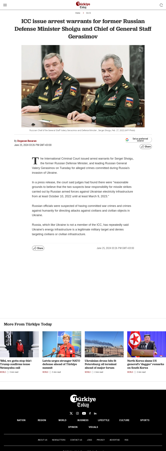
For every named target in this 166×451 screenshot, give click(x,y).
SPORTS (144, 420)
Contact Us (76, 440)
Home (77, 13)
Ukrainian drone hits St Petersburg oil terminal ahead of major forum (100, 364)
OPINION (72, 427)
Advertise (115, 440)
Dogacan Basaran (26, 140)
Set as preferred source (136, 139)
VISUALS (93, 427)
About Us (42, 440)
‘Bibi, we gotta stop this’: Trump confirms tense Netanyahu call (16, 364)
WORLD (62, 420)
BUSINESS (83, 420)
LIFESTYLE (103, 420)
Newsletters (58, 440)
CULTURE (124, 420)
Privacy (101, 440)
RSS (126, 440)
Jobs (89, 440)
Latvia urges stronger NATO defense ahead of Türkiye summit (61, 364)
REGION (42, 420)
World (88, 13)
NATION (21, 420)
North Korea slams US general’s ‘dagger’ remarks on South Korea (145, 364)
